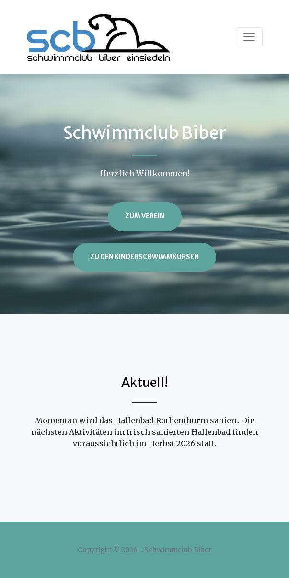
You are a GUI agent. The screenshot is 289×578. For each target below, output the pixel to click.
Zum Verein (144, 216)
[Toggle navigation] (249, 36)
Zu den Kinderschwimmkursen (144, 257)
